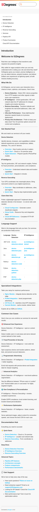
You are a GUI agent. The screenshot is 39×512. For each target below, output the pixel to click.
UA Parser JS (9, 303)
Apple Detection (10, 153)
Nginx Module (10, 294)
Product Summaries (9, 40)
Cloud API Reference (12, 216)
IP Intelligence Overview (13, 451)
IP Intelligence (7, 26)
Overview (8, 149)
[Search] (27, 4)
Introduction (7, 19)
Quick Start (9, 151)
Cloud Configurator (11, 208)
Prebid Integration (11, 298)
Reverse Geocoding (9, 30)
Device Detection (8, 23)
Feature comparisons (12, 465)
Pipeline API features (12, 461)
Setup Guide (9, 212)
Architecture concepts (12, 463)
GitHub (19, 309)
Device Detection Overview (14, 449)
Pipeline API (7, 36)
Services (5, 33)
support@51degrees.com (14, 487)
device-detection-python (14, 270)
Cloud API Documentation (11, 43)
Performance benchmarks (14, 467)
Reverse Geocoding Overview (15, 453)
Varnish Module (10, 305)
